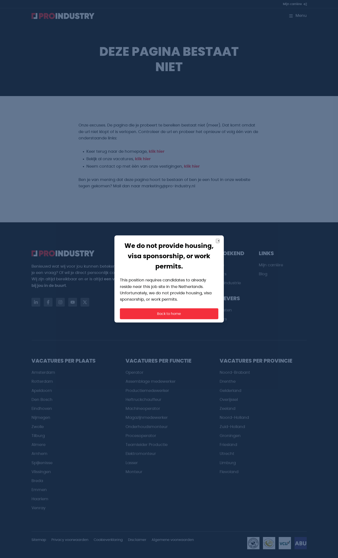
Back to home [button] (169, 314)
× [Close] (218, 240)
